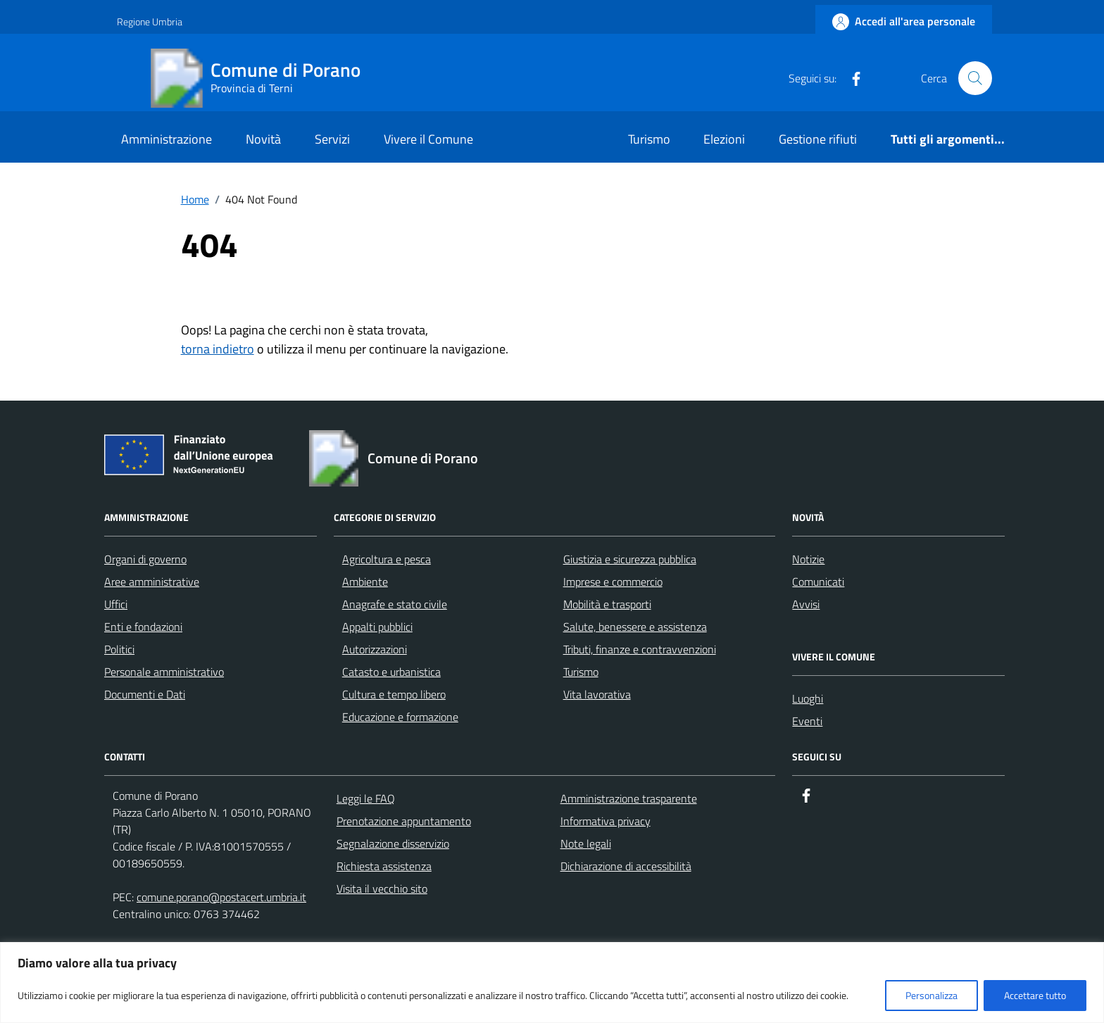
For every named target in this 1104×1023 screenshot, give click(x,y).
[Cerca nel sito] (975, 78)
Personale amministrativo (164, 671)
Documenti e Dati (144, 694)
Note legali (585, 843)
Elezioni (724, 139)
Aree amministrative (151, 581)
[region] (552, 982)
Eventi (807, 721)
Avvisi (806, 604)
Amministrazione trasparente (628, 798)
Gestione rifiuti (818, 139)
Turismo (649, 139)
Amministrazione (166, 139)
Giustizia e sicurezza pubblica (629, 559)
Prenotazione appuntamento (404, 820)
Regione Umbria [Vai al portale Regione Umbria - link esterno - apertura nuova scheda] (149, 21)
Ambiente (365, 581)
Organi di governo (145, 559)
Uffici (115, 604)
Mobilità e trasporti (607, 604)
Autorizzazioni (374, 649)
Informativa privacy (605, 820)
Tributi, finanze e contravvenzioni (639, 649)
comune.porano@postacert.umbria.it (221, 897)
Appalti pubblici (377, 626)
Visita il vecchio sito (382, 888)
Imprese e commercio (613, 581)
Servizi (332, 139)
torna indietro (217, 348)
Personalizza (931, 995)
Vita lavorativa (597, 694)
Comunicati (818, 581)
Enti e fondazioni (143, 626)
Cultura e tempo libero (394, 694)
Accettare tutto (1035, 995)
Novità (263, 139)
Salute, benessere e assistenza (635, 626)
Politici (119, 649)
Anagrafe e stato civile (394, 604)
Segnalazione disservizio (393, 843)
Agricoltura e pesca (386, 559)
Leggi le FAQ (366, 798)
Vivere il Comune (428, 139)
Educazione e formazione (400, 716)
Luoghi (807, 698)
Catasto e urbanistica (391, 671)
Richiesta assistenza (384, 866)
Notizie (808, 559)
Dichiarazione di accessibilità (625, 866)
